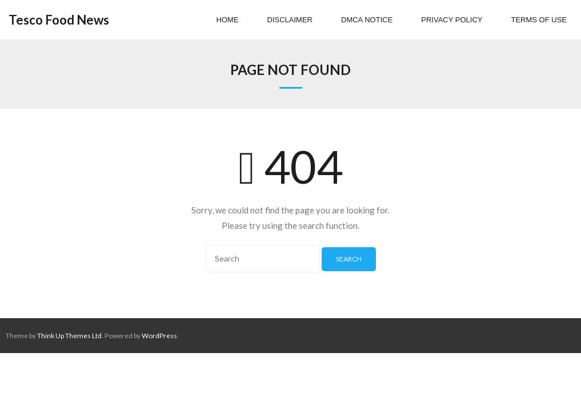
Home (228, 19)
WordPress (159, 335)
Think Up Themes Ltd (69, 335)
